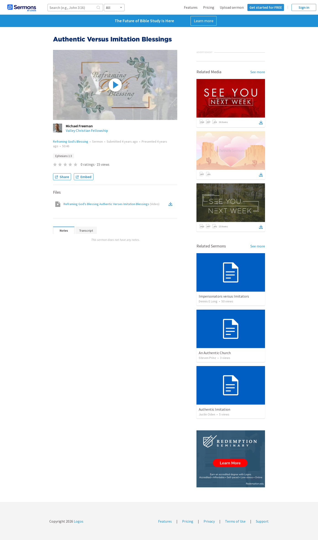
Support (262, 521)
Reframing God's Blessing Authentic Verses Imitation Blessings (111, 204)
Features (191, 7)
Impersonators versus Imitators (224, 296)
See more (257, 72)
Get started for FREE (265, 7)
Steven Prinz (207, 358)
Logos (78, 521)
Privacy (209, 521)
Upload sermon (232, 7)
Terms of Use (235, 521)
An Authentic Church (215, 352)
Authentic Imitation (214, 409)
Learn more (203, 20)
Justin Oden (207, 414)
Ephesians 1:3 (63, 156)
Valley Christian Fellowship (87, 130)
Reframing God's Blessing (70, 141)
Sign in (304, 7)
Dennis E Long (208, 301)
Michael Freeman (79, 126)
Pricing (208, 7)
